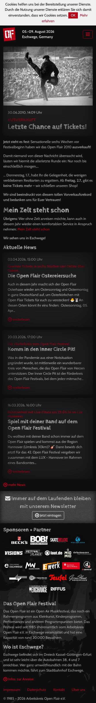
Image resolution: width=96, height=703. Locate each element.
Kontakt (59, 690)
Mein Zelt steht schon (33, 229)
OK (73, 15)
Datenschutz (36, 690)
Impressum (11, 690)
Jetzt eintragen (48, 515)
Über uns (78, 690)
